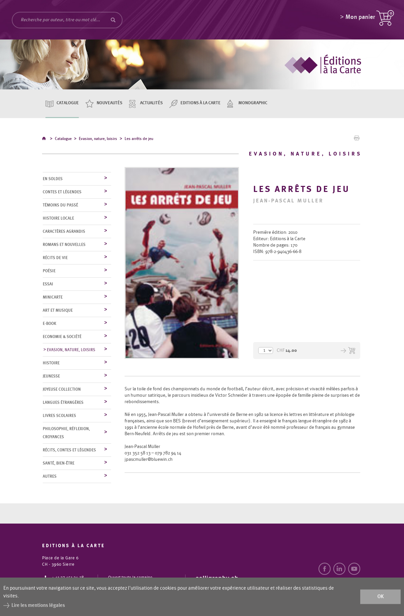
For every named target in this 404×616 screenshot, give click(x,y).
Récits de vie (55, 258)
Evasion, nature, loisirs (98, 140)
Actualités (151, 103)
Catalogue (68, 103)
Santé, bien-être (58, 463)
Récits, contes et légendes (69, 450)
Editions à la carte (200, 103)
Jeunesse (51, 376)
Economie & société (62, 337)
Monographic (252, 103)
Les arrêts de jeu (139, 140)
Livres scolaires (59, 416)
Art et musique (58, 311)
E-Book (49, 324)
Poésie (49, 271)
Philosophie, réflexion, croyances (66, 433)
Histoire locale (58, 219)
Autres (50, 477)
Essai (48, 284)
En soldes (53, 179)
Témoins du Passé (60, 205)
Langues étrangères (63, 403)
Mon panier (360, 19)
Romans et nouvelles (64, 245)
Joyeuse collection (62, 390)
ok (380, 596)
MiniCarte (53, 298)
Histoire (51, 363)
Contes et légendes (62, 192)
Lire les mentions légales (38, 605)
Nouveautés (109, 103)
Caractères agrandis (64, 232)
